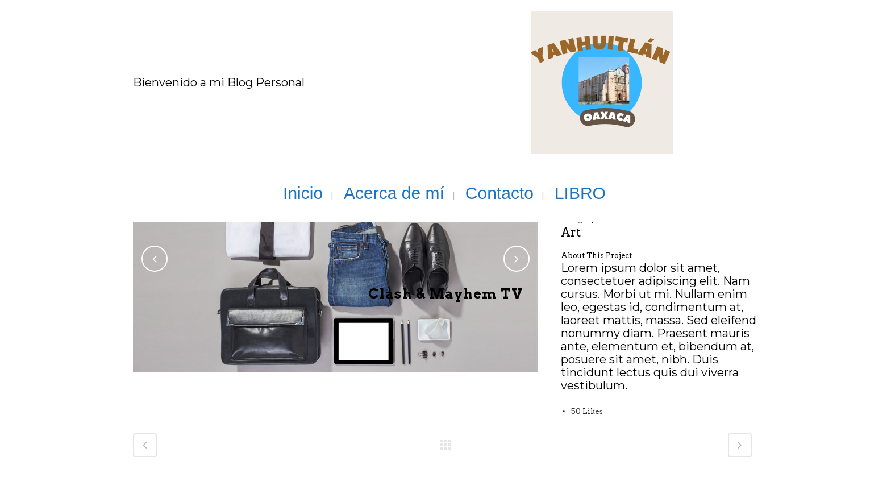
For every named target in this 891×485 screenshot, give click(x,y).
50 (587, 411)
